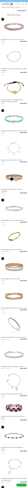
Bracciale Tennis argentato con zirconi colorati (13, 337)
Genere (17, 7)
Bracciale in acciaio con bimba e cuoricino (12, 394)
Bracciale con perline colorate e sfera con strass (14, 130)
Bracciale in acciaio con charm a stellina (11, 160)
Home (4, 7)
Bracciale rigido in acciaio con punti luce (11, 249)
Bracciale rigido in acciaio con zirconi (10, 278)
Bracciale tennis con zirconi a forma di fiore (12, 39)
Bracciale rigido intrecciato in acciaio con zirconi (13, 308)
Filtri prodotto (21, 10)
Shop (8, 7)
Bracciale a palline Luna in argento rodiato (12, 366)
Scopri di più (23, 41)
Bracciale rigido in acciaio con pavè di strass (12, 220)
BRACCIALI (12, 7)
